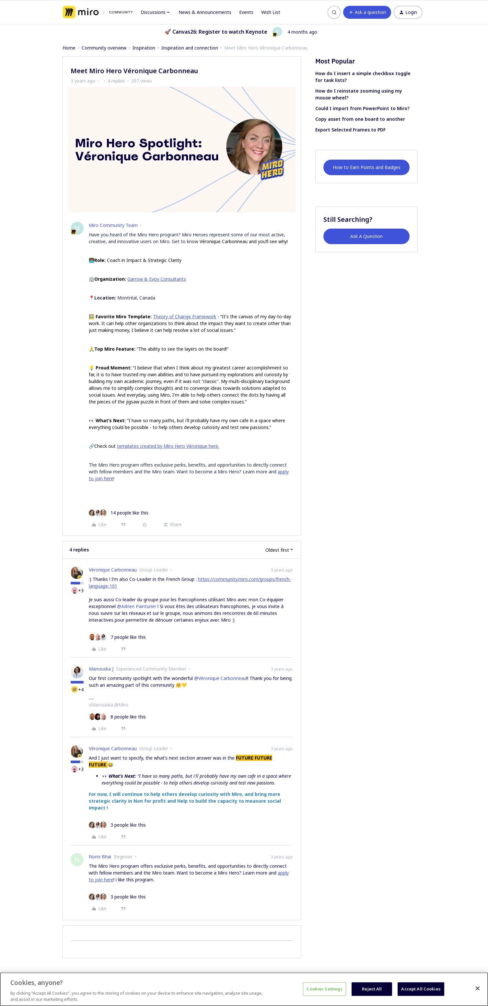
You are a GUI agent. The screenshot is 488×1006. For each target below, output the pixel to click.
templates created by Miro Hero (151, 446)
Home (69, 48)
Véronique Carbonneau (113, 570)
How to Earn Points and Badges (367, 167)
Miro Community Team (113, 225)
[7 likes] (117, 637)
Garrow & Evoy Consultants (156, 279)
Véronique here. (202, 446)
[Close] (478, 988)
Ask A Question (366, 236)
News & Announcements (205, 12)
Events (246, 12)
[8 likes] (117, 716)
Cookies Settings (325, 989)
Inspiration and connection (189, 48)
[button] (367, 12)
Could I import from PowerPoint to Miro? (362, 108)
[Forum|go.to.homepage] (98, 12)
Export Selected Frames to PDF (350, 130)
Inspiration (144, 48)
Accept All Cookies (420, 989)
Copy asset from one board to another (360, 119)
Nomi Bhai (100, 856)
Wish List (270, 12)
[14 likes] (118, 512)
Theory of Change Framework (184, 316)
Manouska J (101, 669)
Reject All (372, 989)
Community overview (104, 48)
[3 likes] (117, 824)
